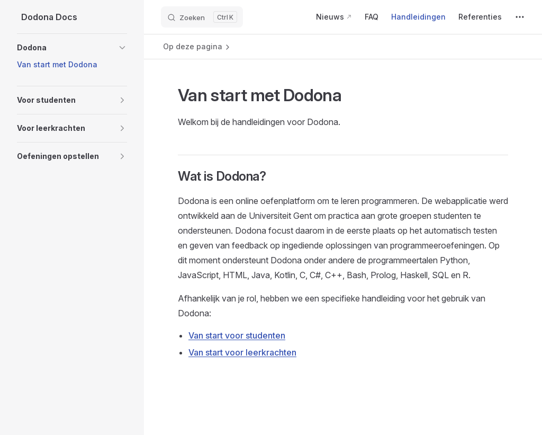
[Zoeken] (202, 17)
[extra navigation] (519, 17)
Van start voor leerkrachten (242, 352)
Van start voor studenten (236, 335)
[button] (72, 47)
